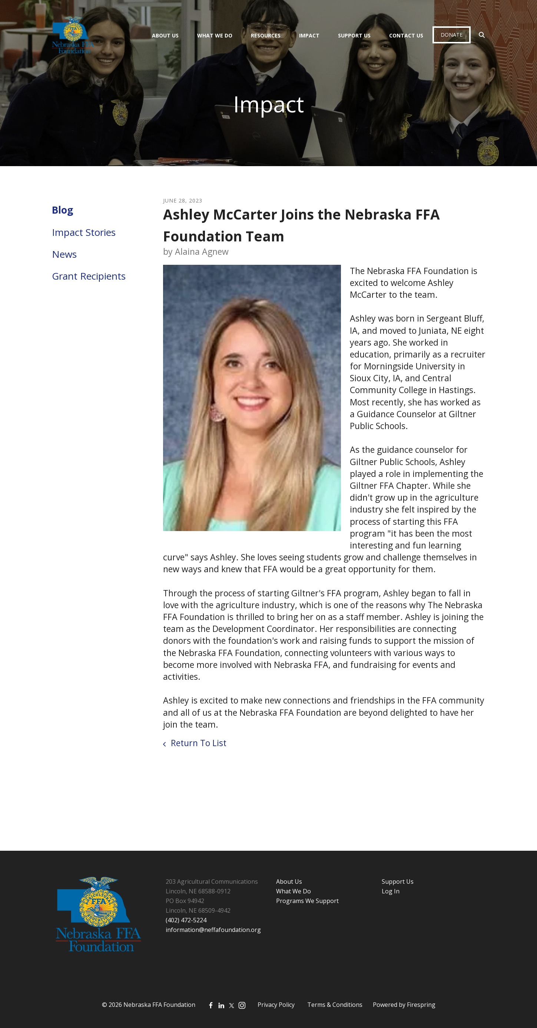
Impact (309, 35)
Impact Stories (84, 232)
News (64, 254)
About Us (165, 35)
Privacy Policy (276, 1005)
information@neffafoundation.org (213, 930)
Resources (266, 35)
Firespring (421, 1005)
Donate (452, 34)
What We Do (214, 35)
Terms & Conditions (334, 1005)
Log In (391, 891)
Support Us (354, 35)
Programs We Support (307, 901)
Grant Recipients (89, 276)
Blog (62, 210)
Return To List (197, 743)
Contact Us (406, 35)
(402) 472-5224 (186, 920)
